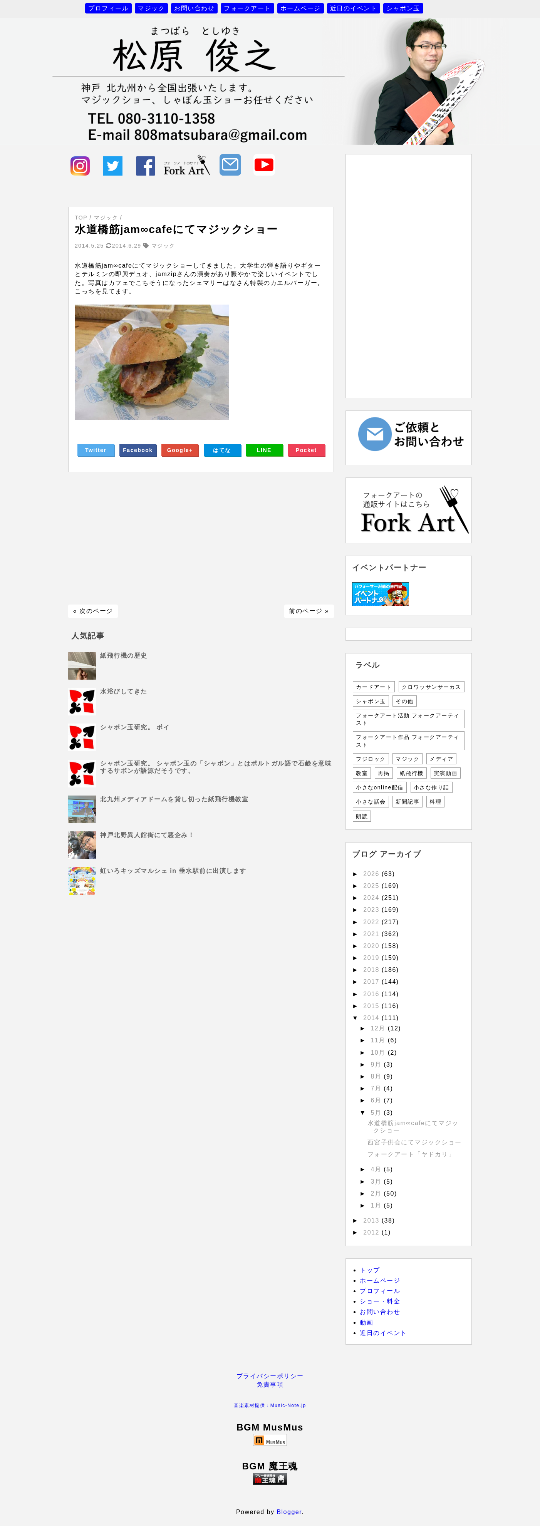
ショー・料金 (380, 1301)
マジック (151, 8)
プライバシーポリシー (270, 1376)
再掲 (384, 773)
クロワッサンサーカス (431, 687)
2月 (377, 1193)
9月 (377, 1064)
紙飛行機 (412, 773)
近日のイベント (353, 8)
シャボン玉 (403, 8)
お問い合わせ (194, 8)
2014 (372, 1018)
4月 (377, 1169)
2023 (372, 909)
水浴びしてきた (124, 691)
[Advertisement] (201, 538)
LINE (264, 450)
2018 (372, 970)
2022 (372, 922)
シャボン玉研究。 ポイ (135, 727)
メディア (441, 759)
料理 (435, 802)
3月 (377, 1181)
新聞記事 (407, 802)
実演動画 (446, 773)
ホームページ (300, 8)
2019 (372, 958)
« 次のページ (93, 611)
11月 (379, 1040)
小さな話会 (371, 802)
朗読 (362, 816)
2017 (372, 981)
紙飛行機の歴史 (124, 655)
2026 (372, 874)
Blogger (289, 1512)
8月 (377, 1076)
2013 (372, 1220)
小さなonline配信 (380, 787)
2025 (372, 886)
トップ (370, 1270)
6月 (377, 1100)
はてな (222, 450)
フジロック (371, 759)
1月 (377, 1205)
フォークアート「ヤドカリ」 (411, 1154)
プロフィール (108, 8)
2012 (372, 1232)
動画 (366, 1322)
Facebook (138, 450)
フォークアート (247, 8)
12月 (379, 1028)
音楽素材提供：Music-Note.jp (270, 1405)
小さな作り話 (431, 787)
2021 (372, 934)
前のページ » (309, 611)
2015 (372, 1006)
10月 (379, 1052)
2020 (372, 946)
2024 (372, 897)
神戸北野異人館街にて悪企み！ (147, 835)
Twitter (95, 450)
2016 (372, 994)
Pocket (306, 450)
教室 (362, 773)
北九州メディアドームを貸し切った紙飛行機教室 (174, 799)
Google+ (180, 450)
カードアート (374, 687)
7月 (377, 1088)
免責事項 (270, 1384)
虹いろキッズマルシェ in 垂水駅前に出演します (173, 871)
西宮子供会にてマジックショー (414, 1142)
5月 (377, 1112)
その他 (405, 701)
